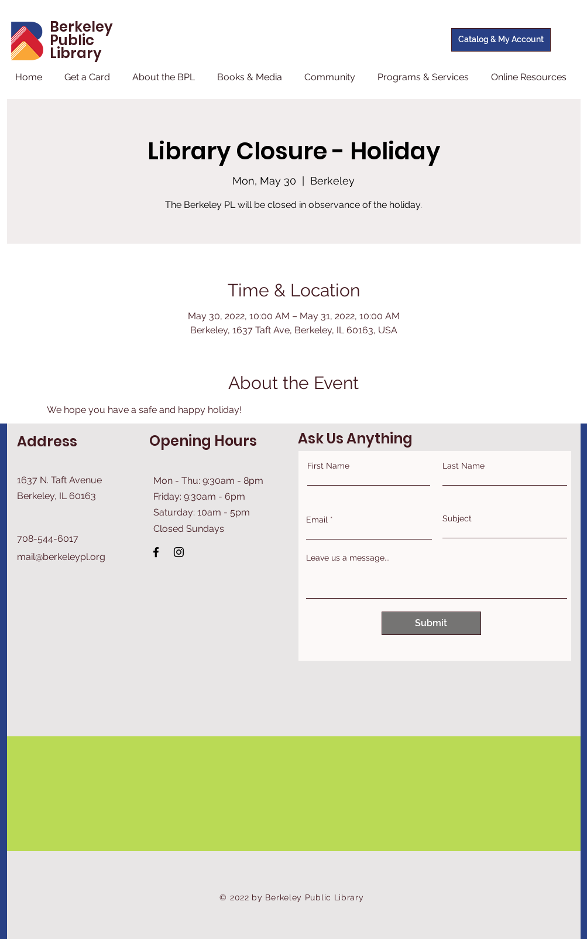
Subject (457, 518)
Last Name (463, 466)
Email (317, 519)
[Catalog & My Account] (501, 40)
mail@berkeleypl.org (61, 556)
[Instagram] (179, 552)
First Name (328, 466)
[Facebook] (156, 552)
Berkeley (81, 26)
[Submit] (431, 623)
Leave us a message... (348, 558)
